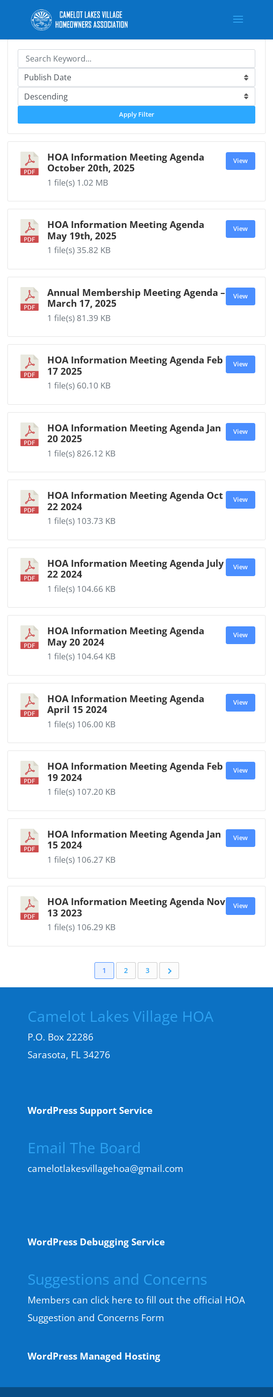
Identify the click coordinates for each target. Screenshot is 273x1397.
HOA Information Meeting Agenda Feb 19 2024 (135, 771)
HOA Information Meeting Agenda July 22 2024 (135, 568)
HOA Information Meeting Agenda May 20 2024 (125, 636)
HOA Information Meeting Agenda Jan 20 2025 (134, 433)
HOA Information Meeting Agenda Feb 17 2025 (135, 365)
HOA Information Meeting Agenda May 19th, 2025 (125, 229)
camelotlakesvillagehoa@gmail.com (105, 1168)
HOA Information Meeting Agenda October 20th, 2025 (125, 162)
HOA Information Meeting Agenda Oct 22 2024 (135, 500)
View (240, 160)
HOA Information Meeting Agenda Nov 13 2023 (136, 906)
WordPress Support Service (90, 1110)
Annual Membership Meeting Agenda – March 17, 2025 (136, 297)
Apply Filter (136, 114)
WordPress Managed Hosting (94, 1356)
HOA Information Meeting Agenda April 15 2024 (125, 703)
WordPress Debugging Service (96, 1241)
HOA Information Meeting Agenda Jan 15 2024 (134, 839)
